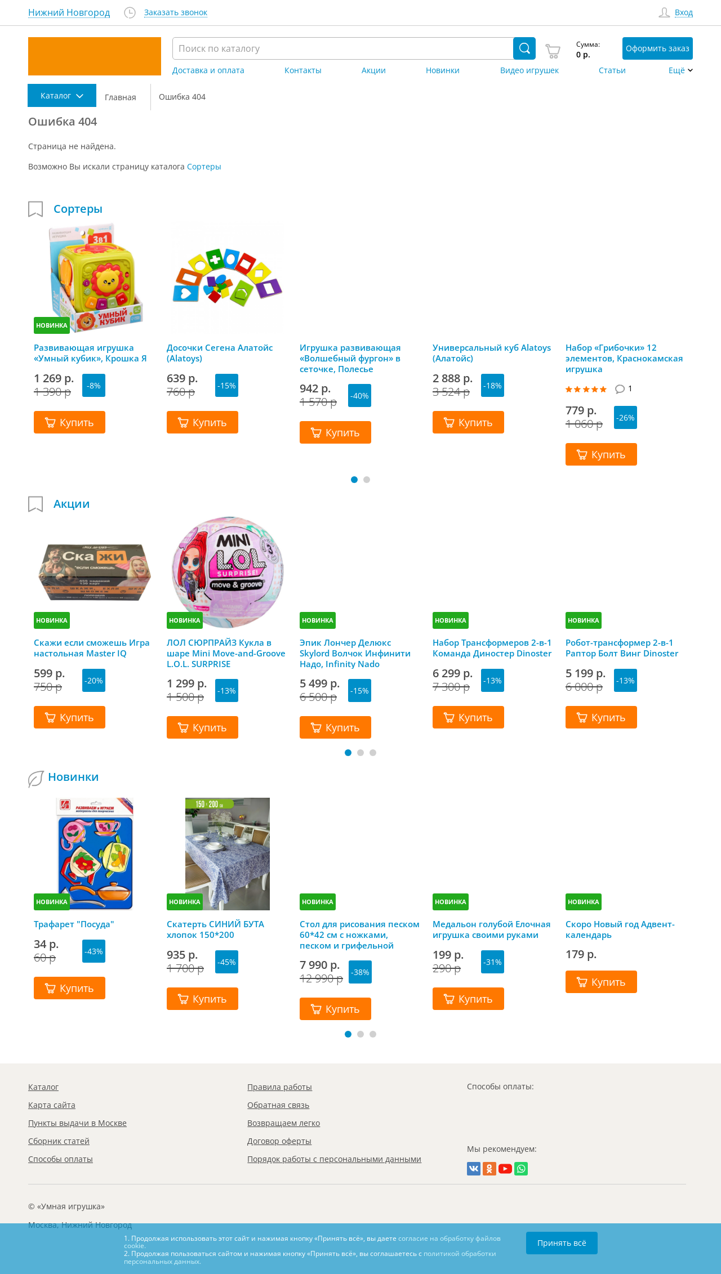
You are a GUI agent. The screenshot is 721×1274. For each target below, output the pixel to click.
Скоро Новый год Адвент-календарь (620, 929)
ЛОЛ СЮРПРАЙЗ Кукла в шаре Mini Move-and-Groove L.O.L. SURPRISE (226, 653)
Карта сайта (51, 1104)
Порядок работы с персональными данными (334, 1159)
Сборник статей (59, 1141)
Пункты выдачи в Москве (77, 1122)
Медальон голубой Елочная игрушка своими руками (492, 929)
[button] (354, 479)
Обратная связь (278, 1104)
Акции (374, 70)
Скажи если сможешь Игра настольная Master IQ (92, 648)
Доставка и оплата (208, 70)
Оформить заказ (657, 48)
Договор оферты (279, 1141)
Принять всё (561, 1242)
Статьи (612, 70)
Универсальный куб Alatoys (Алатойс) (492, 353)
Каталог (43, 1086)
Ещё (677, 70)
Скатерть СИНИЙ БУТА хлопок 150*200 (215, 929)
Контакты (303, 70)
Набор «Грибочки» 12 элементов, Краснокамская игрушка (624, 358)
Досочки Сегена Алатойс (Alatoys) (220, 353)
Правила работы (279, 1086)
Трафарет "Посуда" (74, 924)
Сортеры (204, 166)
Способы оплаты (60, 1159)
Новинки (443, 70)
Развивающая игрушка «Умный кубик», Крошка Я (90, 353)
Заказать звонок (175, 12)
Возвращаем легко (283, 1122)
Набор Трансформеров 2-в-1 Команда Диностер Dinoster (492, 648)
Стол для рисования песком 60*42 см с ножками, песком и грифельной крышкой (360, 934)
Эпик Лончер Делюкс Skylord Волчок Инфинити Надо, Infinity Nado (355, 653)
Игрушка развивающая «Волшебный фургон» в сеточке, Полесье (350, 358)
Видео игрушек (529, 70)
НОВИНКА (52, 325)
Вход (684, 12)
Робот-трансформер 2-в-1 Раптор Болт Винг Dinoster (622, 648)
